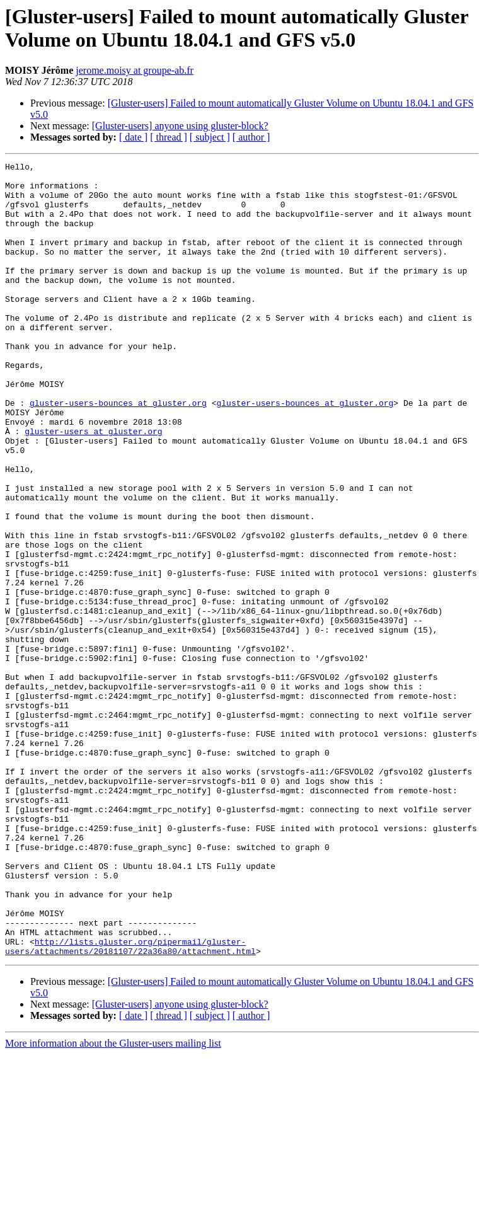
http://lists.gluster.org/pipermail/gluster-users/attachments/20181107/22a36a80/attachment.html (130, 1104)
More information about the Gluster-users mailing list (113, 1202)
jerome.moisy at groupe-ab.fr (134, 70)
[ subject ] (210, 137)
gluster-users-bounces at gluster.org (118, 451)
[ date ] (133, 137)
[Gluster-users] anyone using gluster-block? (180, 125)
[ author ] (251, 137)
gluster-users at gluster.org (93, 486)
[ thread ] (168, 137)
